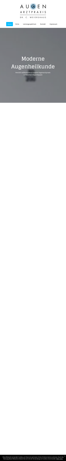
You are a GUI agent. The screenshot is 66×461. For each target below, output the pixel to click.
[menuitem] (10, 24)
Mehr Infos (59, 459)
